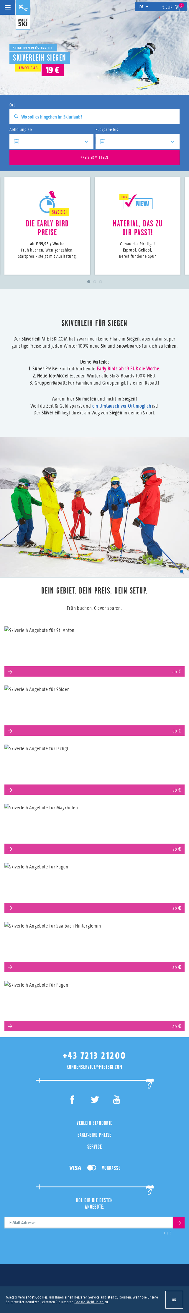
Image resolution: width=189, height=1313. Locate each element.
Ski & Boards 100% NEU (132, 375)
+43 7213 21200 (94, 1055)
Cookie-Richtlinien (89, 1301)
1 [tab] (88, 281)
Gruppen (111, 383)
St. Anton (94, 649)
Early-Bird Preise (94, 1135)
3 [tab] (100, 281)
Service (94, 1146)
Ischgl (94, 767)
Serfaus (94, 886)
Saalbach (94, 945)
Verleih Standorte (94, 1123)
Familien (84, 383)
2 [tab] (94, 281)
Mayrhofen (94, 826)
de (144, 6)
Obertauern (94, 1004)
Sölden (94, 708)
